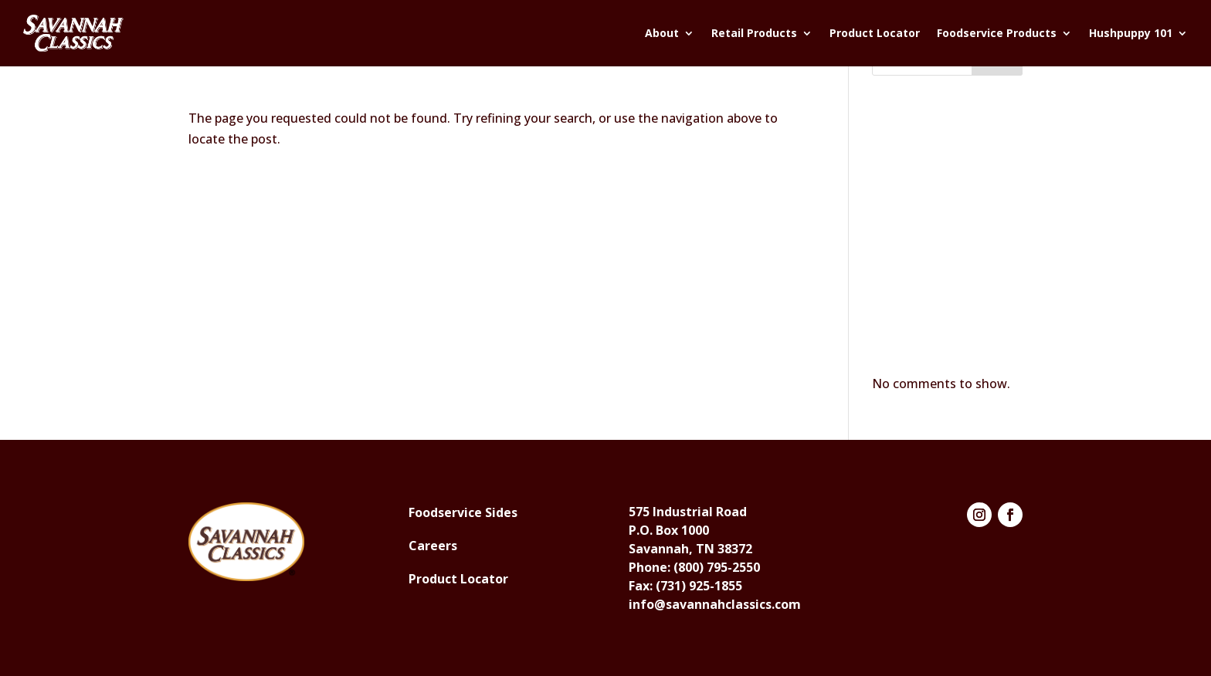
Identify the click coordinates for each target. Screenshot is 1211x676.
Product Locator (874, 32)
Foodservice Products (997, 32)
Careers (433, 545)
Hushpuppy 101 (1130, 32)
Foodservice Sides (463, 512)
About (662, 32)
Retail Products (754, 32)
